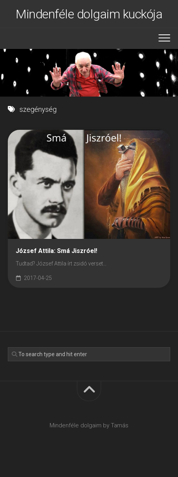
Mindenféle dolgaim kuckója (89, 14)
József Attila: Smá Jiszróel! (56, 251)
